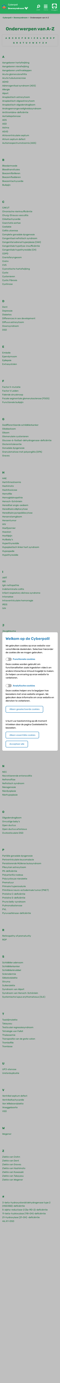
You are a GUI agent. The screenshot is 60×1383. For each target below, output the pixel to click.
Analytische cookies (24, 685)
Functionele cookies (24, 659)
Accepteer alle (16, 744)
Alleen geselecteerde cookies (24, 709)
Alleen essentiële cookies (22, 735)
